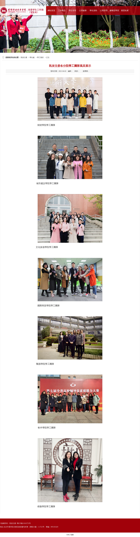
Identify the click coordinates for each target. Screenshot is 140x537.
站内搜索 (133, 3)
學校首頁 (108, 3)
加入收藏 (125, 3)
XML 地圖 (70, 535)
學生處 (32, 57)
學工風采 (40, 57)
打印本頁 (117, 3)
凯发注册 (24, 57)
